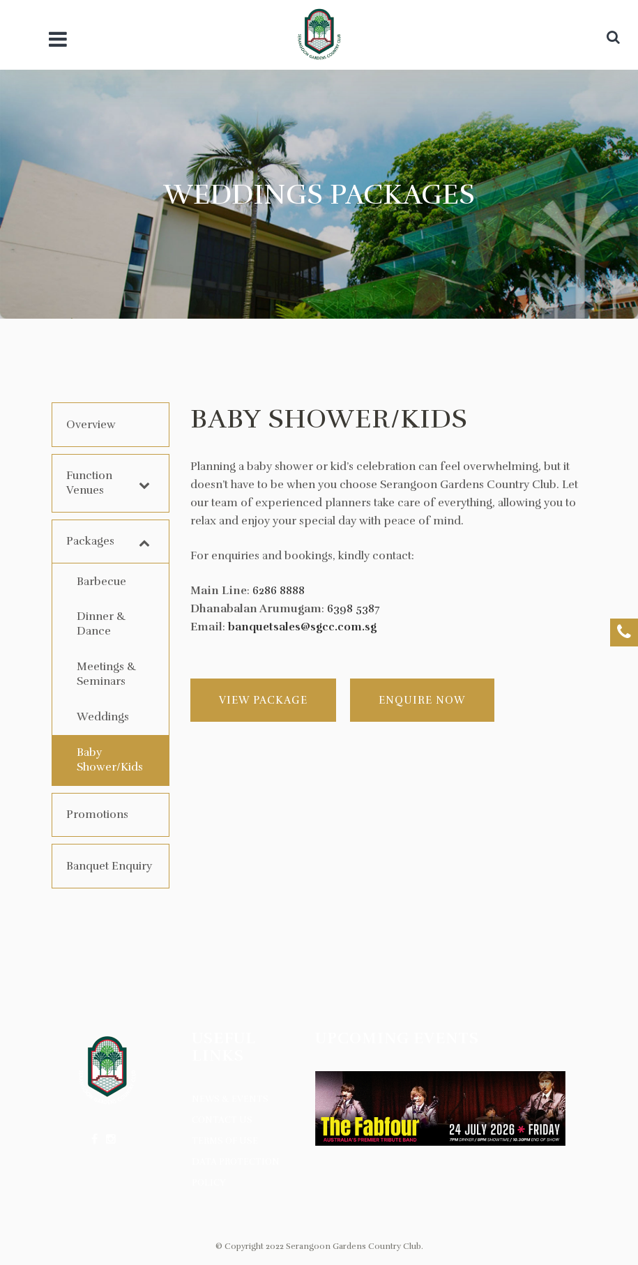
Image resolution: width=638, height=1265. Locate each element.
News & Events (230, 1099)
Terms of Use (225, 1140)
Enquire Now (422, 700)
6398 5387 (353, 609)
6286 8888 (278, 591)
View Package (263, 700)
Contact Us (222, 1120)
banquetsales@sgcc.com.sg (302, 627)
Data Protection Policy (236, 1172)
